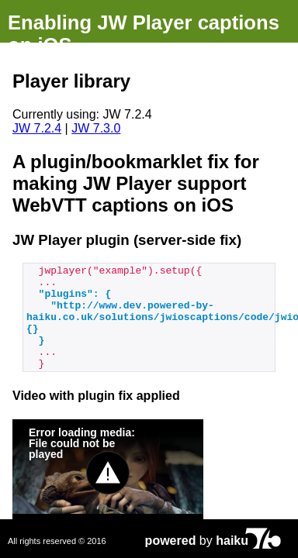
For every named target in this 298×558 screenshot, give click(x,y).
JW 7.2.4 (36, 128)
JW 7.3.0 (95, 128)
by (196, 540)
